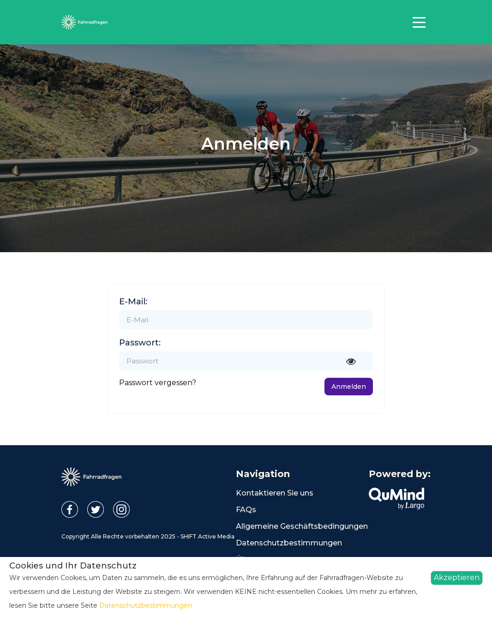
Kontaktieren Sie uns (274, 493)
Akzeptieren (457, 577)
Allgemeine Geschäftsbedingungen (302, 526)
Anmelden (348, 386)
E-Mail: (133, 301)
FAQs (246, 509)
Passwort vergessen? (157, 382)
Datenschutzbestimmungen (289, 542)
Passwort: (140, 343)
